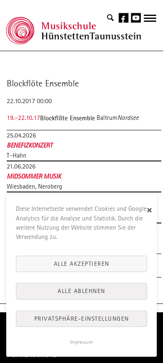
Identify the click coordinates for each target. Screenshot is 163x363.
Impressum (81, 342)
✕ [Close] (149, 210)
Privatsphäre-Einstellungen (81, 318)
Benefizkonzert (30, 145)
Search (110, 18)
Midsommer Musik (34, 176)
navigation (150, 23)
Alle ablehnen (81, 291)
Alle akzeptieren (82, 263)
